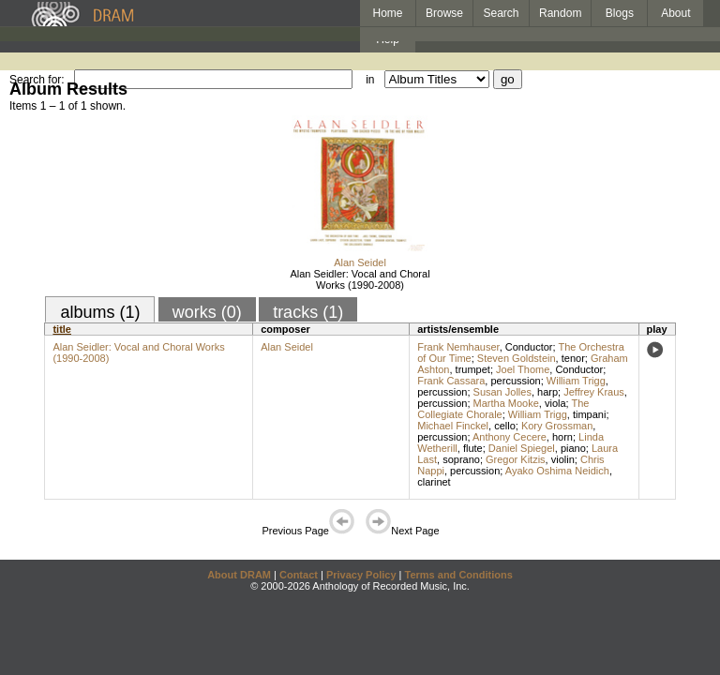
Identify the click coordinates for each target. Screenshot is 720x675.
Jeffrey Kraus (593, 392)
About (675, 13)
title (61, 329)
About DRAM (239, 574)
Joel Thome (522, 369)
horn (562, 436)
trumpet (473, 369)
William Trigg (576, 380)
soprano (461, 459)
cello (505, 425)
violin (563, 459)
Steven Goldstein (516, 358)
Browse (444, 13)
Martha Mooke (506, 403)
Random (560, 13)
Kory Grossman (556, 425)
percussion (515, 380)
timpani (589, 414)
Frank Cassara (451, 380)
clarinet (433, 482)
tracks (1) (308, 312)
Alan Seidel (360, 262)
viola (555, 403)
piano (573, 448)
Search (501, 13)
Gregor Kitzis (516, 459)
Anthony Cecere (509, 436)
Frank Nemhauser (458, 346)
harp (547, 392)
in (370, 79)
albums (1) (100, 312)
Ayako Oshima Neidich (557, 470)
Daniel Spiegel (521, 448)
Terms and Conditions (459, 574)
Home (387, 13)
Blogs (620, 13)
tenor (573, 358)
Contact (298, 574)
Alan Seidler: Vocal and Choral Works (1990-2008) (359, 279)
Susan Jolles (502, 392)
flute (473, 448)
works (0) (207, 312)
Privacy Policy (361, 574)
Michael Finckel (452, 425)
